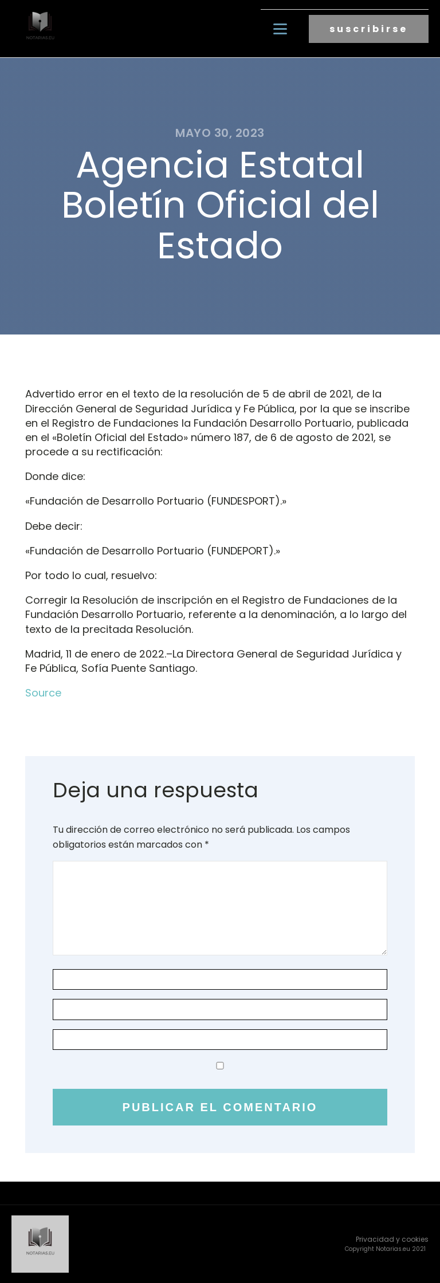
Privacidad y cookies (392, 1239)
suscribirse (368, 29)
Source (43, 693)
